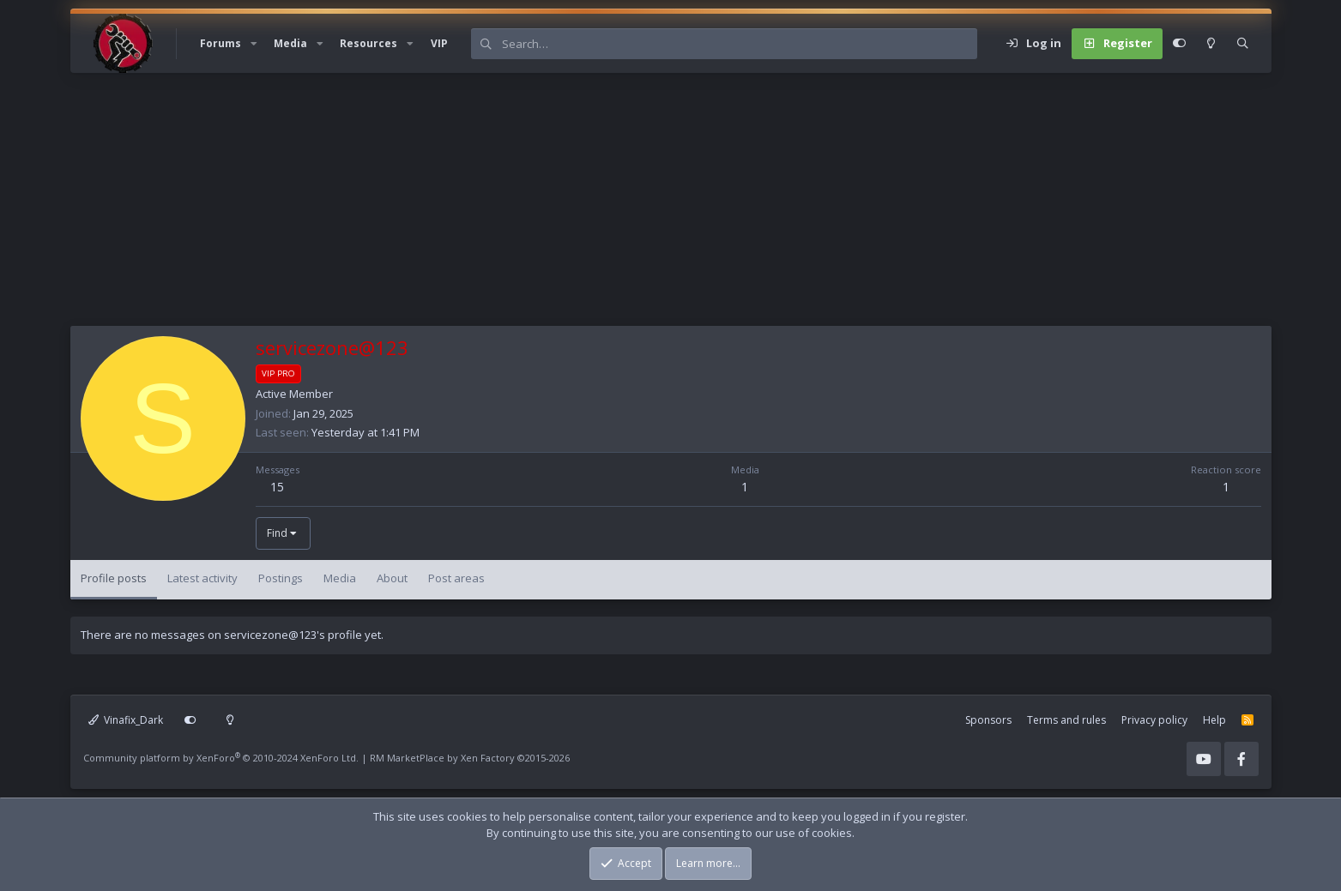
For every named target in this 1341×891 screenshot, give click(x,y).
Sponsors (988, 720)
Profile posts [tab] (114, 578)
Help (1214, 720)
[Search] (739, 43)
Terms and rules (1066, 720)
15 (277, 487)
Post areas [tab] (456, 578)
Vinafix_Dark (126, 720)
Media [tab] (339, 578)
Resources (368, 43)
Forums (220, 43)
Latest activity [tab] (202, 578)
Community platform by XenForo (221, 757)
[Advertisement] (585, 206)
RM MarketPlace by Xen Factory (470, 757)
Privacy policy (1154, 720)
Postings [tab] (280, 578)
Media (290, 43)
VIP (439, 43)
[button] (254, 43)
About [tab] (392, 578)
